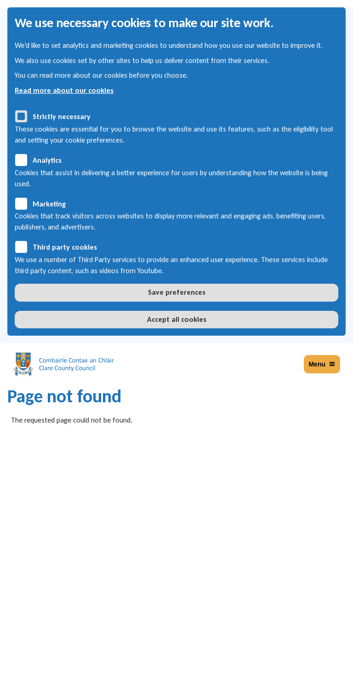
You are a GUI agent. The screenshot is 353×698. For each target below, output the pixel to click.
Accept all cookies (176, 319)
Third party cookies (65, 247)
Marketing (49, 204)
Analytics (47, 160)
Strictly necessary (62, 116)
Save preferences (176, 292)
